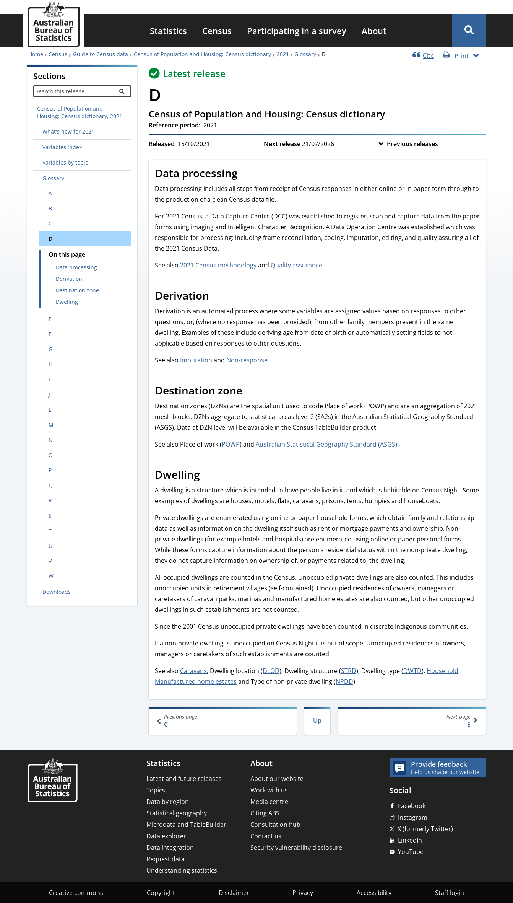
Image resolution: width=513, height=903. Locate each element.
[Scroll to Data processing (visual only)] (246, 174)
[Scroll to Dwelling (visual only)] (208, 475)
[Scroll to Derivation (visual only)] (217, 296)
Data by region (167, 801)
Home (35, 54)
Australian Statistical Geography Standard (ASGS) (326, 444)
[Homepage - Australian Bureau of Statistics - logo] (53, 24)
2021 (283, 54)
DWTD (412, 671)
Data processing (76, 267)
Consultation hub (275, 824)
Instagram (412, 817)
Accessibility (374, 892)
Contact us (265, 836)
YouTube (411, 852)
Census (217, 30)
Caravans (193, 671)
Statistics (168, 30)
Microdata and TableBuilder (186, 824)
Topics (155, 790)
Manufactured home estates (196, 681)
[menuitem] (168, 30)
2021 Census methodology (218, 265)
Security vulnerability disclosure (296, 847)
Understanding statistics (181, 870)
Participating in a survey (296, 30)
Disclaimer (234, 892)
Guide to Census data (100, 54)
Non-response (247, 360)
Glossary (305, 54)
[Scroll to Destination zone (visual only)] (250, 391)
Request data (165, 859)
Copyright (161, 892)
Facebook (411, 806)
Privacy (302, 892)
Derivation (69, 278)
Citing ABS (264, 813)
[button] (469, 30)
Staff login (449, 892)
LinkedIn (410, 840)
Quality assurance (296, 265)
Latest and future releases (184, 778)
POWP (231, 444)
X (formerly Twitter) (425, 829)
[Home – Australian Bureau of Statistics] (52, 781)
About (374, 30)
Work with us (269, 790)
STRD (348, 671)
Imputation (196, 360)
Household (442, 671)
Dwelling (67, 301)
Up (317, 720)
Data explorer (166, 836)
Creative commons (76, 892)
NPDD (344, 681)
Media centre (269, 801)
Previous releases (412, 144)
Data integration (170, 847)
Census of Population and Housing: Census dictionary (202, 54)
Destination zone (77, 290)
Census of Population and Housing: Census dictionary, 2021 (79, 112)
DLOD (271, 671)
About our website (277, 778)
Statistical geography (176, 813)
